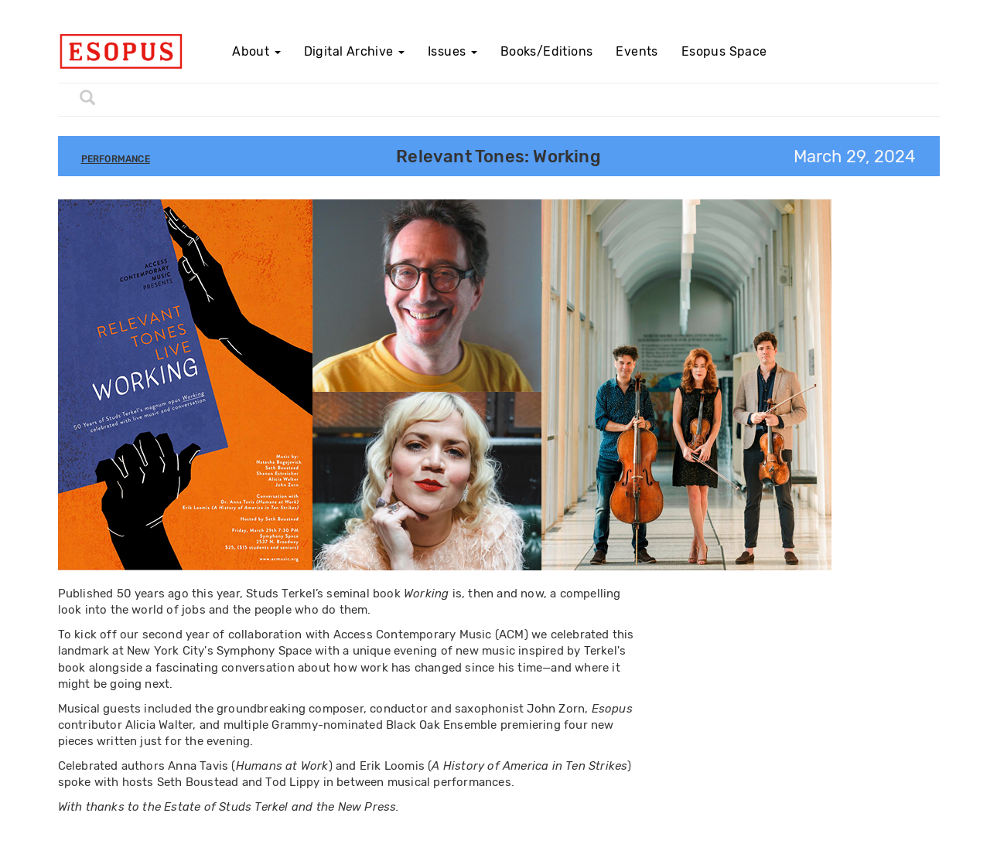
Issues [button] (452, 51)
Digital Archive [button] (354, 51)
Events (636, 51)
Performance (115, 159)
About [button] (256, 51)
